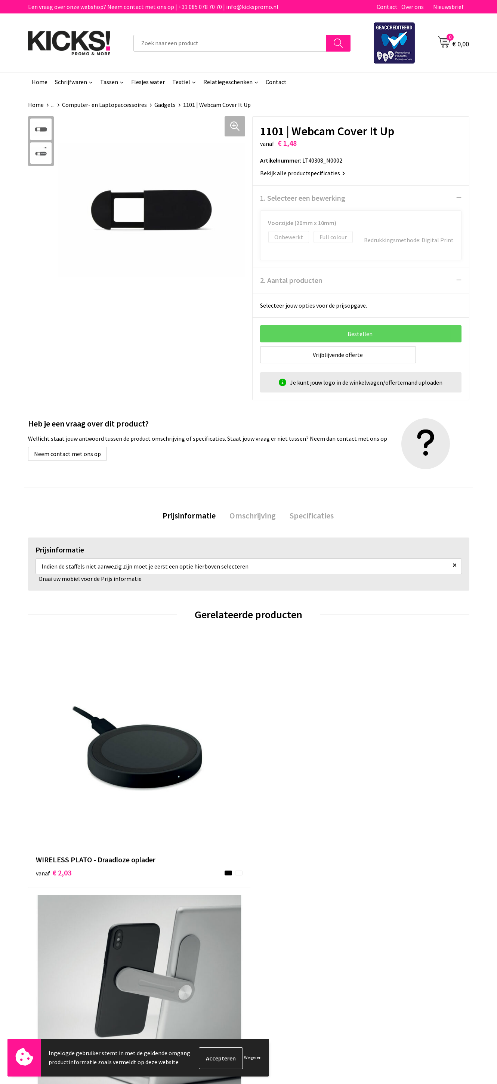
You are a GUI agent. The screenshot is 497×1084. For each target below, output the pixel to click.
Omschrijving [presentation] (252, 516)
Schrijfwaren (71, 82)
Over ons (412, 6)
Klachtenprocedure (173, 924)
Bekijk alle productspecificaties (302, 172)
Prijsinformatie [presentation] (191, 516)
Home (39, 82)
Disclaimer (380, 913)
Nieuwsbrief (448, 6)
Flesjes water (148, 82)
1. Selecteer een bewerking (302, 197)
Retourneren (274, 913)
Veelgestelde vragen (174, 901)
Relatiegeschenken (228, 82)
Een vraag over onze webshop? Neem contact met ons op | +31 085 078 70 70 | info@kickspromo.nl (153, 6)
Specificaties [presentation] (309, 516)
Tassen (109, 82)
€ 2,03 (53, 772)
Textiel (181, 82)
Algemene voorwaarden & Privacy (409, 890)
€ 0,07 (384, 761)
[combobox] (230, 43)
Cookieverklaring (389, 901)
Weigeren (253, 1058)
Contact (387, 6)
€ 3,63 (274, 772)
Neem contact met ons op (67, 453)
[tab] (191, 516)
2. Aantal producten (291, 279)
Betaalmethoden (280, 901)
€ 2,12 (164, 772)
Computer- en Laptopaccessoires (104, 104)
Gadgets (165, 104)
